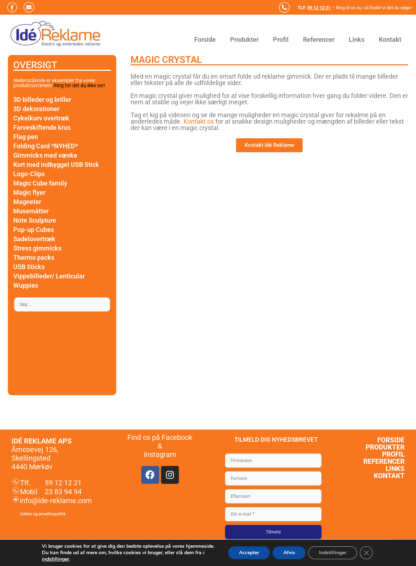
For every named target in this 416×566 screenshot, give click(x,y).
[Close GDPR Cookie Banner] (366, 552)
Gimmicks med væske (45, 155)
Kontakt (390, 39)
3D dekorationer (36, 109)
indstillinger (55, 559)
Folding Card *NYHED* (45, 146)
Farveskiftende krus (41, 127)
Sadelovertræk (34, 239)
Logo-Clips (29, 174)
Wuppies (25, 285)
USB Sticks (29, 266)
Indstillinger (332, 552)
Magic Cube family (40, 183)
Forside (205, 39)
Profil (281, 39)
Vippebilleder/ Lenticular (49, 276)
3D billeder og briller (42, 99)
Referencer (318, 39)
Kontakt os (199, 121)
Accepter (249, 552)
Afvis (289, 552)
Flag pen (25, 136)
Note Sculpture (34, 220)
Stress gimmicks (37, 248)
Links (356, 39)
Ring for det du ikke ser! (79, 85)
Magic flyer (29, 192)
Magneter (27, 201)
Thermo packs (33, 257)
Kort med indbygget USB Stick (56, 164)
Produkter (244, 39)
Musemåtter (31, 211)
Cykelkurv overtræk (41, 118)
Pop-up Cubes (33, 229)
